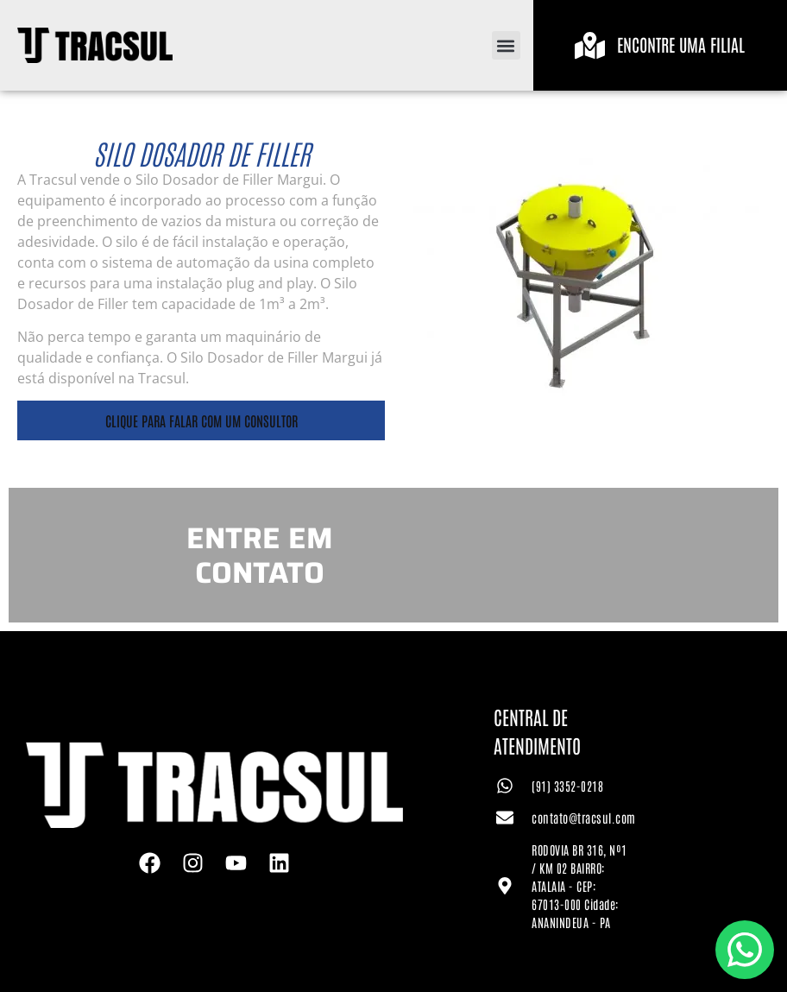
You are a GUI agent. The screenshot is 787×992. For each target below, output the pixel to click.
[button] (506, 45)
